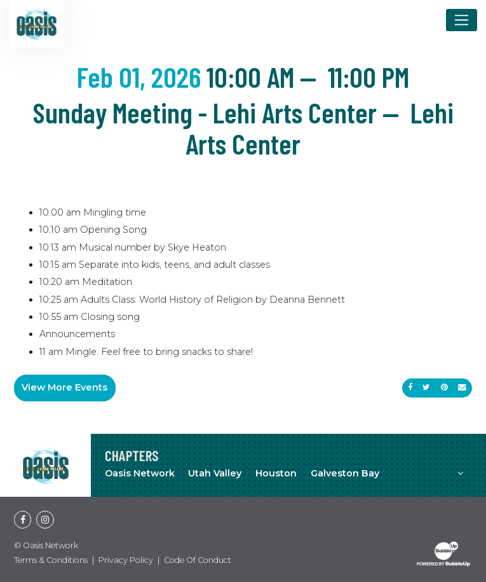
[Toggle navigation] (461, 20)
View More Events (64, 387)
